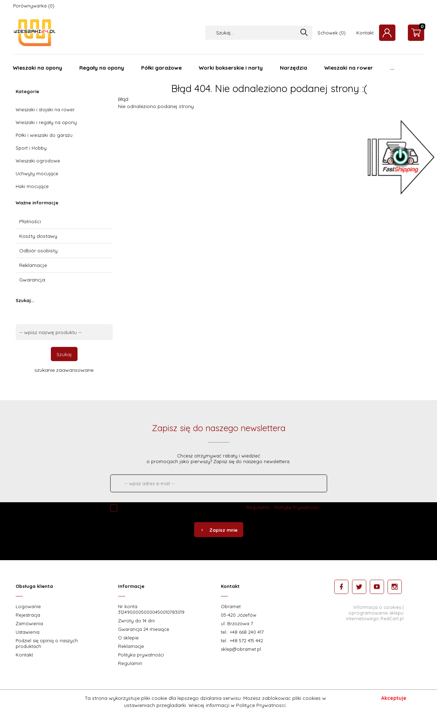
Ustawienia (27, 632)
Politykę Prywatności (296, 507)
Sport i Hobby (31, 148)
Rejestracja (28, 615)
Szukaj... (25, 300)
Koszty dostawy (38, 236)
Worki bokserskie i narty (231, 67)
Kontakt (365, 33)
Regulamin (258, 507)
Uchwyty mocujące (37, 173)
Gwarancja (32, 280)
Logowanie (28, 606)
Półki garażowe (161, 67)
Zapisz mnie (219, 530)
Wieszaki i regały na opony (46, 122)
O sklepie (128, 637)
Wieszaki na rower (348, 67)
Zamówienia (29, 623)
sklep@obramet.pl (241, 649)
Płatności (30, 221)
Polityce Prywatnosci (261, 705)
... (392, 67)
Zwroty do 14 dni (136, 620)
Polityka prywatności (141, 655)
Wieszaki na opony (37, 67)
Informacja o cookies (377, 607)
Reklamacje (33, 265)
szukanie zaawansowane (64, 370)
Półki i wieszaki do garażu (44, 135)
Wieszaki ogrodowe (38, 160)
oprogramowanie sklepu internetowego (375, 615)
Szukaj (64, 354)
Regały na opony (101, 67)
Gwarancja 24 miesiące (143, 629)
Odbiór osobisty (38, 250)
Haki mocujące (32, 186)
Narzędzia (293, 67)
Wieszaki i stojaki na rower (45, 109)
